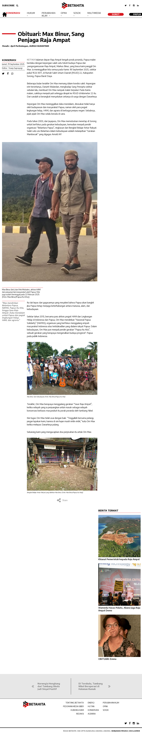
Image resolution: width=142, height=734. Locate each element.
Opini (64, 13)
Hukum (31, 13)
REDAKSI (80, 714)
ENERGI (91, 702)
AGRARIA (92, 714)
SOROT (116, 14)
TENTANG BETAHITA (74, 702)
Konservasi (13, 13)
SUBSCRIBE (8, 5)
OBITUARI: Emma (107, 659)
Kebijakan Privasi (119, 731)
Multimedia (94, 13)
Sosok (77, 13)
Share (62, 500)
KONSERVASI (93, 710)
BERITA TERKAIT (108, 510)
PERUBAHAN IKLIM (111, 702)
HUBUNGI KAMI (77, 710)
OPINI (105, 706)
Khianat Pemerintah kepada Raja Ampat (119, 559)
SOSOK (106, 710)
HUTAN (91, 706)
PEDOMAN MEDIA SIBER (73, 706)
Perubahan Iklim (48, 14)
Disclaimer (134, 731)
